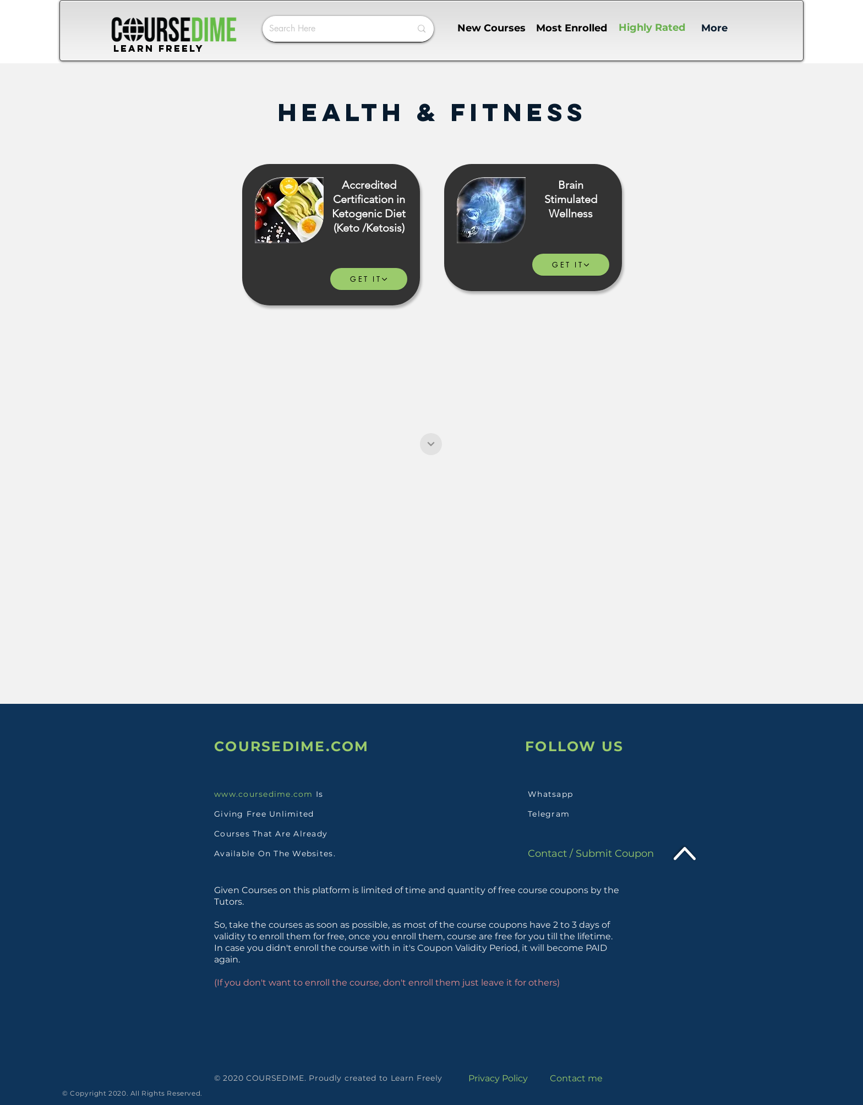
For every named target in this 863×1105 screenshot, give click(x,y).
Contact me (576, 1078)
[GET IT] (368, 279)
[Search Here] (332, 29)
